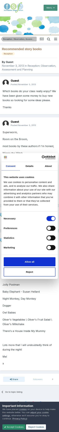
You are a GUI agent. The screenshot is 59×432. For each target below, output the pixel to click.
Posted (23, 84)
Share (14, 379)
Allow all (29, 261)
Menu (50, 7)
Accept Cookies (14, 427)
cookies (23, 409)
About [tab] (48, 166)
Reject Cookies (36, 427)
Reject (29, 272)
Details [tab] (30, 166)
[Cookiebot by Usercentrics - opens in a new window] (42, 157)
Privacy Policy (20, 418)
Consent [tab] (10, 166)
